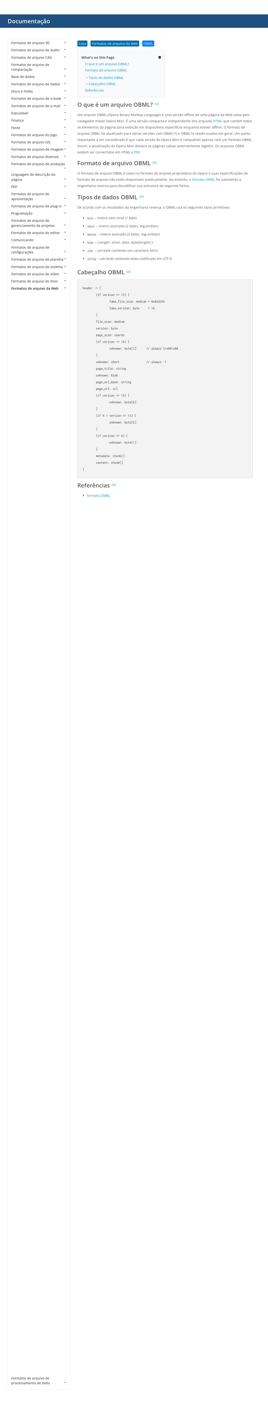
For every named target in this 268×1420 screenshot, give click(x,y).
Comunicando (38, 240)
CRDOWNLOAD (28, 608)
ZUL (19, 1371)
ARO (19, 375)
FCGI (19, 804)
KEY (19, 986)
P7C (19, 1080)
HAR (19, 876)
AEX (19, 332)
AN (18, 346)
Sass (19, 1138)
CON (19, 586)
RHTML (21, 1116)
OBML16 (22, 1058)
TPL (19, 1211)
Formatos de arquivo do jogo (38, 135)
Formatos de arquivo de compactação (38, 67)
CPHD (20, 601)
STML (20, 1196)
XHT (19, 1305)
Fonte (38, 127)
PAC (19, 1087)
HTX (19, 928)
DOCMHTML (25, 731)
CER (19, 521)
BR (18, 484)
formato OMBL (203, 179)
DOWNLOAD (26, 746)
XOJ (19, 1334)
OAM (20, 1036)
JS (17, 964)
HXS (19, 935)
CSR (19, 644)
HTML (20, 920)
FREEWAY (23, 818)
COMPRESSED (27, 579)
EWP (19, 797)
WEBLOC (23, 1262)
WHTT (20, 1276)
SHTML (21, 1160)
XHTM (20, 1312)
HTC (19, 906)
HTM (19, 913)
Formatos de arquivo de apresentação (38, 196)
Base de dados (38, 76)
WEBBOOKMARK (29, 1254)
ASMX (20, 412)
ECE (19, 768)
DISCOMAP (24, 702)
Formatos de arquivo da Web (38, 288)
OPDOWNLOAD (28, 1065)
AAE (19, 317)
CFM (19, 528)
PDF (38, 186)
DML (19, 710)
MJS (19, 1029)
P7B (19, 1073)
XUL (19, 1363)
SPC (19, 1175)
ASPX (20, 426)
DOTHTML (24, 739)
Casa (82, 43)
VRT (19, 1240)
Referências (94, 90)
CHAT (20, 550)
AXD (19, 463)
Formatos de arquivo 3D (38, 43)
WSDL (20, 1283)
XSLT (19, 1356)
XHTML (21, 1320)
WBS (19, 1247)
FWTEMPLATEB (28, 840)
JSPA (19, 978)
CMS (19, 564)
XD (18, 1298)
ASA (19, 383)
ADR (19, 325)
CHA (19, 542)
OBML (21, 1044)
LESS (19, 1000)
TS (18, 1218)
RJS (18, 1124)
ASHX (20, 404)
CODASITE (24, 571)
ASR (19, 433)
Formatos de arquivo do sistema (38, 266)
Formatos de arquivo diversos (38, 156)
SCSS (20, 1145)
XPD (19, 1349)
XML (19, 1327)
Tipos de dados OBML (106, 77)
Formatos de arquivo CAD (38, 57)
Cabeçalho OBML (102, 84)
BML (19, 470)
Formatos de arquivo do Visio (38, 281)
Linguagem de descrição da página (38, 177)
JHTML (21, 949)
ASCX (20, 397)
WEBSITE (23, 1269)
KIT (18, 993)
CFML (20, 535)
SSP (19, 1182)
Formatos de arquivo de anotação (38, 166)
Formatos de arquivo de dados (38, 84)
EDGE (20, 775)
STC (19, 1189)
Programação (38, 213)
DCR (19, 673)
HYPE (20, 942)
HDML (21, 891)
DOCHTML (24, 724)
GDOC (21, 847)
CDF (19, 513)
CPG (19, 593)
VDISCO (22, 1233)
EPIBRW (22, 782)
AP (18, 354)
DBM (20, 666)
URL (19, 1225)
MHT (19, 1015)
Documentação (29, 21)
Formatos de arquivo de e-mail (38, 106)
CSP (19, 637)
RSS (19, 1131)
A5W (19, 310)
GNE (19, 862)
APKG (20, 361)
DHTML (22, 688)
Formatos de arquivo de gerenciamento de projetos (38, 223)
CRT (19, 622)
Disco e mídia (38, 91)
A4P (19, 303)
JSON (20, 971)
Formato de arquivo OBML (106, 70)
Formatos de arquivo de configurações (38, 249)
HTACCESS (24, 898)
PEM (19, 1102)
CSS (19, 651)
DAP (19, 659)
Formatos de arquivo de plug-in (38, 206)
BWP (19, 499)
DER (19, 680)
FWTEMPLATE (26, 833)
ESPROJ (22, 789)
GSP (19, 869)
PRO (19, 1109)
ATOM (21, 441)
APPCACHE (24, 368)
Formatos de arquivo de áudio (38, 50)
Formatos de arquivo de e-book (38, 98)
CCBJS (20, 506)
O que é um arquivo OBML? (107, 64)
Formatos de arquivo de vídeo (38, 274)
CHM (20, 557)
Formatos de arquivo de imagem (38, 149)
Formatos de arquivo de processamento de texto (38, 1380)
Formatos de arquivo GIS (38, 142)
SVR (19, 1204)
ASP (19, 419)
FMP (19, 811)
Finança (38, 120)
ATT (19, 448)
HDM (20, 884)
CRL (19, 615)
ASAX (20, 390)
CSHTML (22, 630)
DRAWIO (22, 753)
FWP (19, 826)
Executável (38, 113)
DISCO (21, 695)
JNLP (19, 957)
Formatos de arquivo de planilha (38, 259)
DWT (19, 760)
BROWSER (24, 492)
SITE (19, 1167)
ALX (19, 339)
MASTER (22, 1007)
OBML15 (22, 1051)
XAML (20, 1291)
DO (18, 717)
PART (20, 1094)
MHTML (22, 1022)
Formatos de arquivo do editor (38, 232)
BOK (19, 477)
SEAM (20, 1153)
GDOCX (22, 855)
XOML (20, 1341)
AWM (20, 455)
